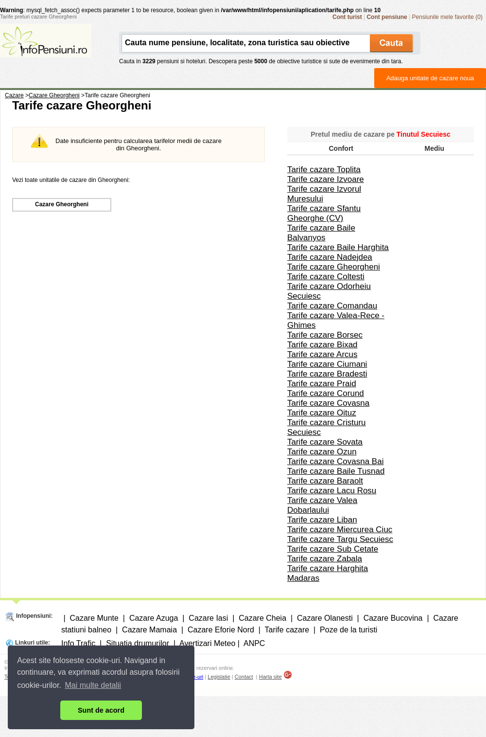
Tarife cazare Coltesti (325, 276)
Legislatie (219, 677)
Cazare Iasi (208, 618)
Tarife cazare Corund (325, 393)
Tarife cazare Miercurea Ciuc (339, 529)
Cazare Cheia (262, 618)
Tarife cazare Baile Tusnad (335, 471)
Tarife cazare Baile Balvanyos (321, 232)
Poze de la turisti (348, 630)
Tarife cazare (287, 630)
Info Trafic (78, 643)
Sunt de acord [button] (101, 710)
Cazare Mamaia (149, 630)
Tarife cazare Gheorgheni (333, 266)
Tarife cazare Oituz (321, 412)
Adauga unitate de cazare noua (430, 78)
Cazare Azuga (153, 618)
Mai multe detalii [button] (93, 685)
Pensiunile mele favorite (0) (447, 17)
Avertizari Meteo (207, 643)
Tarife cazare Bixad (322, 344)
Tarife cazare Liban (322, 519)
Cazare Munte (94, 618)
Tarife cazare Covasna (328, 403)
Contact (244, 677)
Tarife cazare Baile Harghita (338, 247)
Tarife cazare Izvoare (325, 179)
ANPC (254, 643)
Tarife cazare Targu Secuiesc (340, 539)
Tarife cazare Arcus (322, 354)
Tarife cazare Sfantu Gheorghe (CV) (324, 213)
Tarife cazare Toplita (324, 169)
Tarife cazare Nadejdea (329, 257)
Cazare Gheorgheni (61, 204)
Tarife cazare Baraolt (325, 480)
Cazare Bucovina (393, 618)
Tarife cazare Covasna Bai (335, 461)
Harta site (270, 677)
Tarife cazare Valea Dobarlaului (322, 505)
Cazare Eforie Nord (221, 630)
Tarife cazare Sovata (325, 442)
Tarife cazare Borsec (325, 335)
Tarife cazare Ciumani (327, 364)
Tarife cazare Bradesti (327, 373)
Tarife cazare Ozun (322, 451)
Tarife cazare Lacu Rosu (331, 490)
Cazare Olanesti (325, 618)
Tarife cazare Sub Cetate (332, 549)
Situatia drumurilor (137, 643)
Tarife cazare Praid (321, 383)
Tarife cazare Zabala (324, 558)
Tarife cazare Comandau (332, 305)
